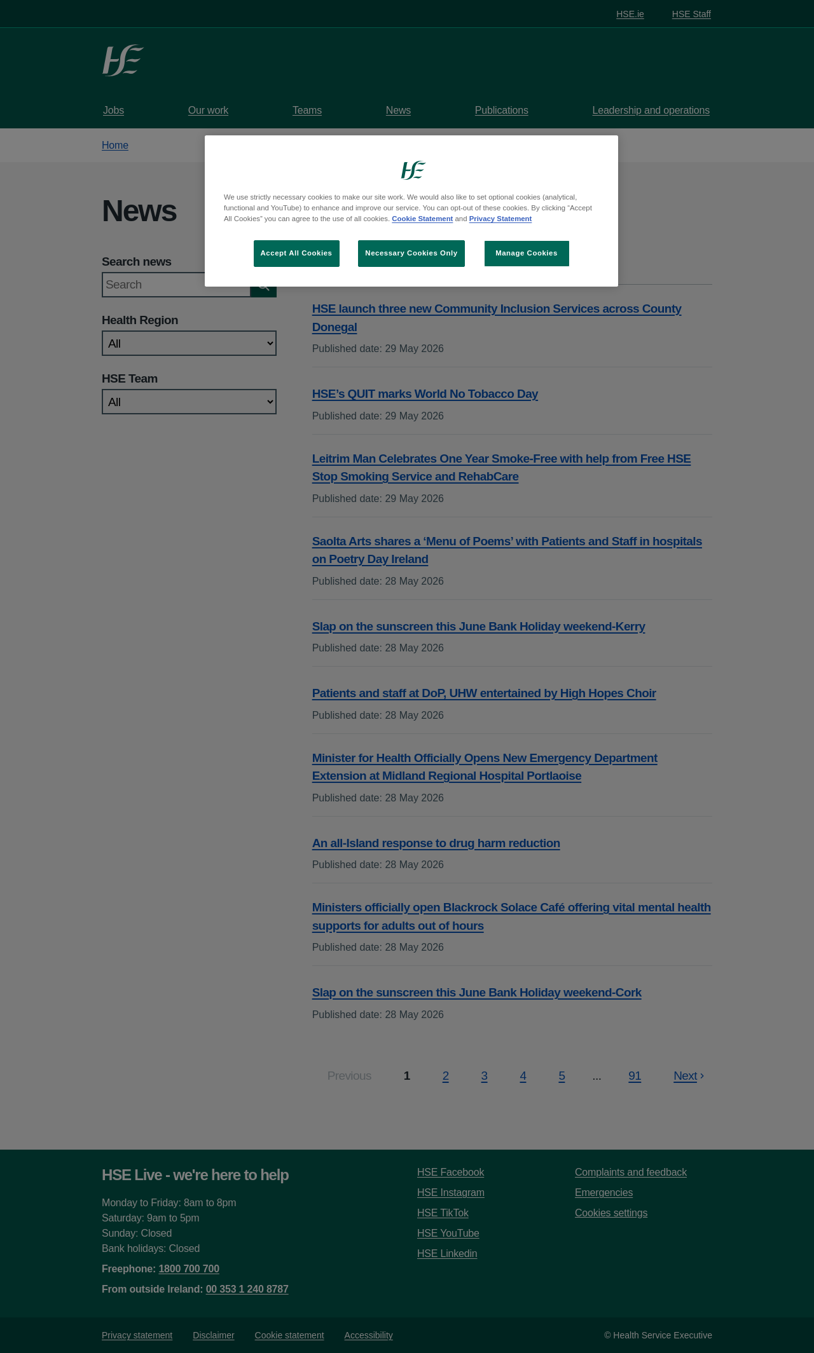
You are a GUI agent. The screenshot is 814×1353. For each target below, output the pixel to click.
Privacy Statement (500, 218)
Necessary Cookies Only (411, 253)
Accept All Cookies (297, 253)
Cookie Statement (422, 218)
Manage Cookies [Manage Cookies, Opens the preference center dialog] (526, 253)
